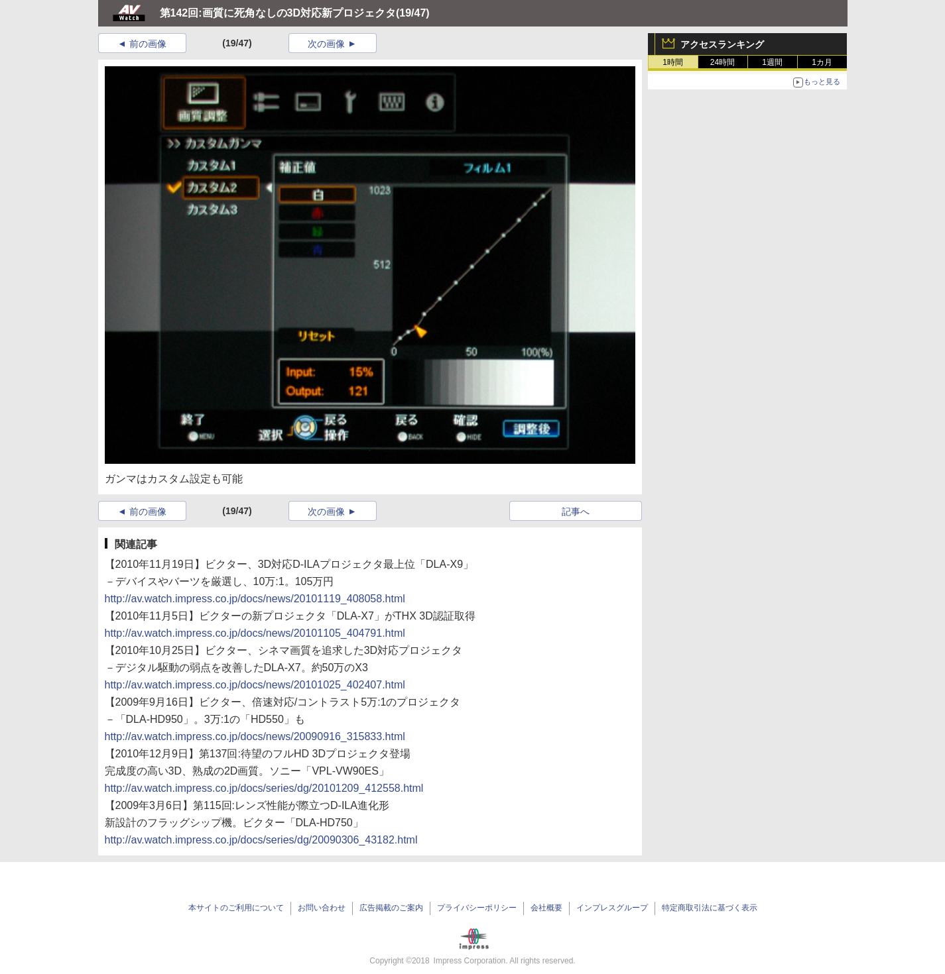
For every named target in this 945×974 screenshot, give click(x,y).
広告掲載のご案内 (391, 907)
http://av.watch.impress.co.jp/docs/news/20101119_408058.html (255, 598)
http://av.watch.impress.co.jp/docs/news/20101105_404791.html (255, 633)
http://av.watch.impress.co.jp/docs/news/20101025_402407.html (255, 684)
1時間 (672, 62)
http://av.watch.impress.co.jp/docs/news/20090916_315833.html (255, 736)
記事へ (576, 511)
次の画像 (326, 43)
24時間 (722, 62)
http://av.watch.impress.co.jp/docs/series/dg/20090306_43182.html (261, 839)
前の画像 (147, 43)
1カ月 (822, 62)
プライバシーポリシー (477, 907)
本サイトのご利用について (236, 907)
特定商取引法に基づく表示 (709, 907)
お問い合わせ (322, 907)
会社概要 (546, 907)
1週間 (772, 62)
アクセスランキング (722, 44)
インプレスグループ (612, 907)
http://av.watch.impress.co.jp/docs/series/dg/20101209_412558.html (264, 788)
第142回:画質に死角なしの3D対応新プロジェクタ (278, 13)
